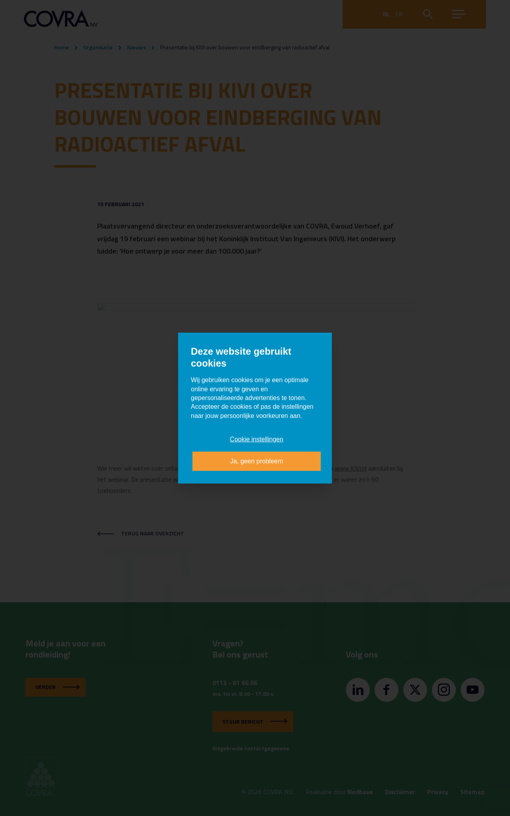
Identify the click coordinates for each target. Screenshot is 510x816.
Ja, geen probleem (256, 460)
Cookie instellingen (256, 439)
